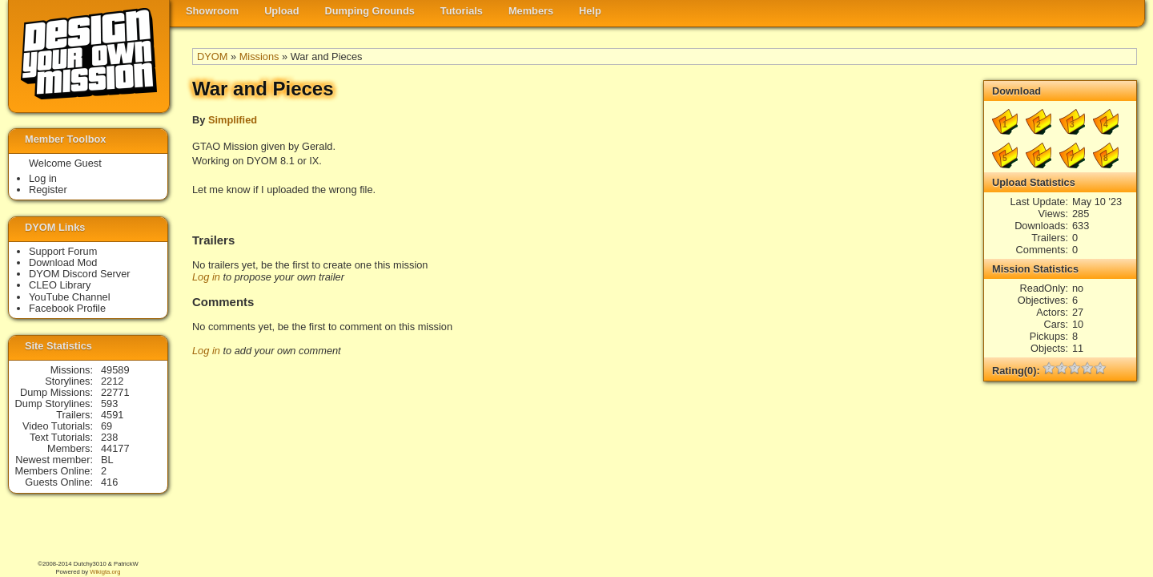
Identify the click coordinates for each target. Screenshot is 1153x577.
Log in (206, 277)
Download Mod (63, 262)
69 (106, 426)
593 (109, 403)
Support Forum (63, 251)
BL (107, 460)
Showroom (212, 11)
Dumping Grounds (370, 11)
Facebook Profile (67, 308)
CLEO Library (60, 285)
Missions (259, 56)
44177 (115, 448)
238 (109, 437)
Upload (281, 11)
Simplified (232, 120)
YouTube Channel (69, 297)
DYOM (212, 56)
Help (590, 11)
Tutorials (461, 11)
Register (48, 190)
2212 (112, 381)
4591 (112, 415)
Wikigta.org (105, 571)
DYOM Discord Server (80, 274)
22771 (115, 392)
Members (530, 11)
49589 (115, 370)
